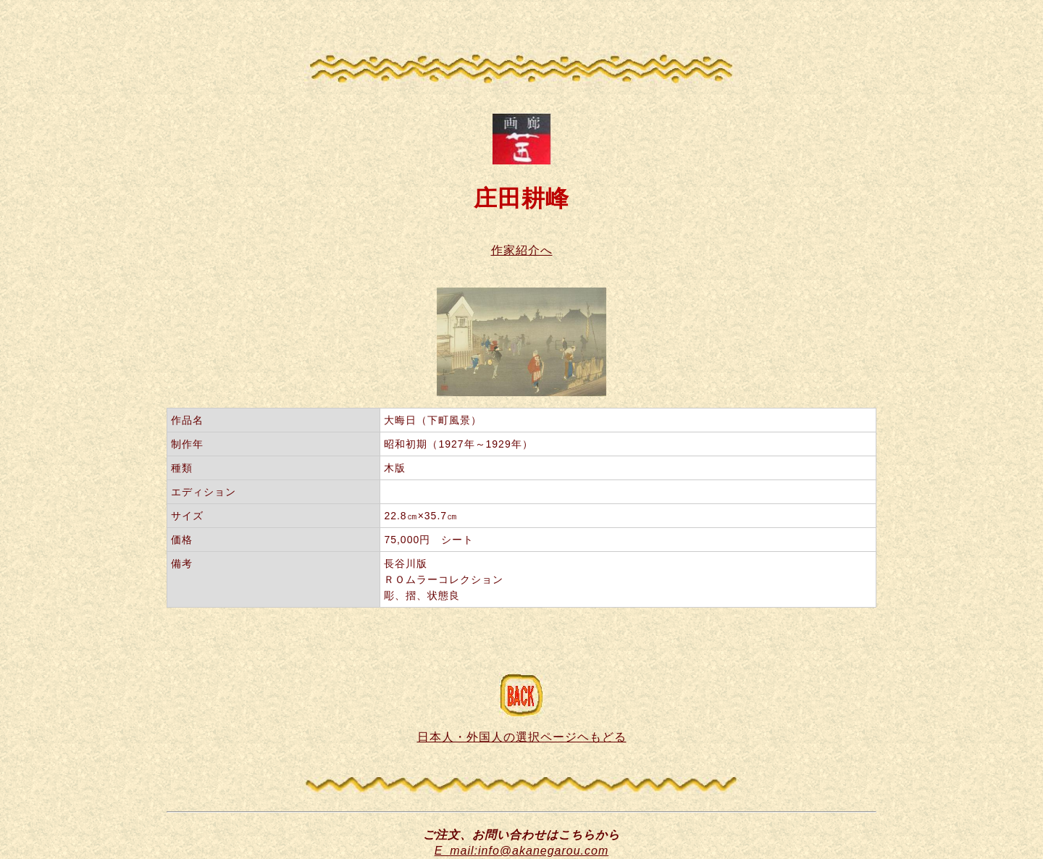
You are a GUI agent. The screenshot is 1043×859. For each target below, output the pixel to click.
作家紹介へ (522, 250)
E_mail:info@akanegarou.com (522, 851)
